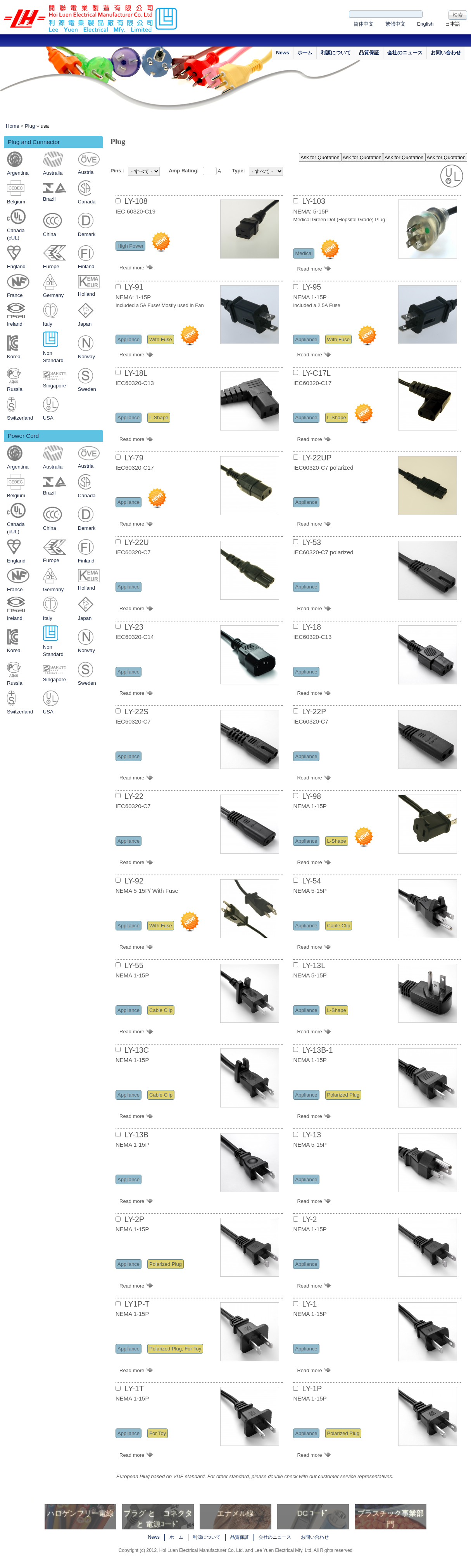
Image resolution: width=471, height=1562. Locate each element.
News (282, 53)
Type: (238, 171)
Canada (87, 202)
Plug (30, 126)
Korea (14, 356)
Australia (53, 173)
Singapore (54, 386)
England (16, 266)
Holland (86, 294)
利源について (336, 53)
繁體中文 (395, 24)
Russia (14, 389)
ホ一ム (304, 53)
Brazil (49, 199)
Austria (85, 172)
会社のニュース (405, 53)
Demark (87, 234)
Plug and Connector (34, 142)
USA (48, 418)
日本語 (452, 24)
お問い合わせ (446, 53)
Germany (53, 295)
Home (12, 126)
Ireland (14, 324)
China (49, 234)
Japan (84, 324)
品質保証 (369, 53)
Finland (86, 266)
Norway (86, 356)
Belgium (16, 202)
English (425, 24)
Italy (47, 324)
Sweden (87, 389)
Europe (51, 266)
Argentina (18, 173)
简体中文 (364, 24)
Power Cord (23, 435)
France (14, 295)
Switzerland (20, 418)
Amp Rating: (183, 171)
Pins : (117, 171)
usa (45, 126)
